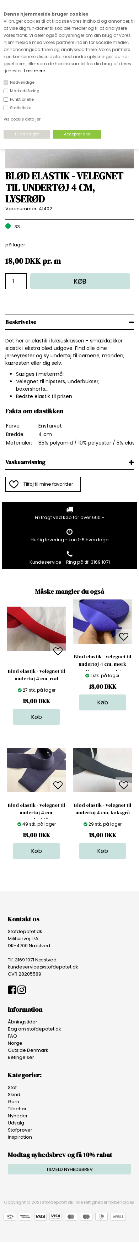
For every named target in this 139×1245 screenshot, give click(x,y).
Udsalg (16, 1123)
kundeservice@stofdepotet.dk (43, 967)
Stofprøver (20, 1130)
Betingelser (21, 1057)
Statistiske (20, 108)
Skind (14, 1094)
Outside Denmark (28, 1050)
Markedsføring (24, 91)
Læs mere (34, 71)
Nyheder (18, 1115)
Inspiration (20, 1137)
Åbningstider (22, 1021)
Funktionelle (22, 99)
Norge (15, 1043)
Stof (12, 1087)
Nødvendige (22, 82)
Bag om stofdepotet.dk (34, 1029)
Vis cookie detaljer (22, 119)
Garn (13, 1101)
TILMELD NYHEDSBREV (69, 1169)
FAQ (12, 1036)
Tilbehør (17, 1108)
